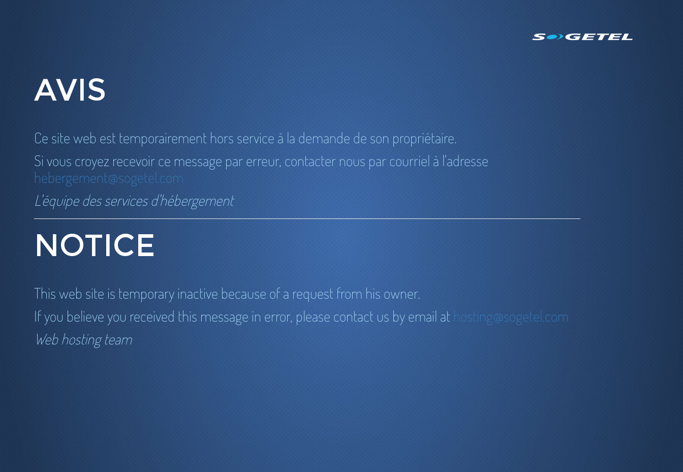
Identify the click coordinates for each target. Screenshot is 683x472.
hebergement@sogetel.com (108, 177)
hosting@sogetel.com (511, 315)
